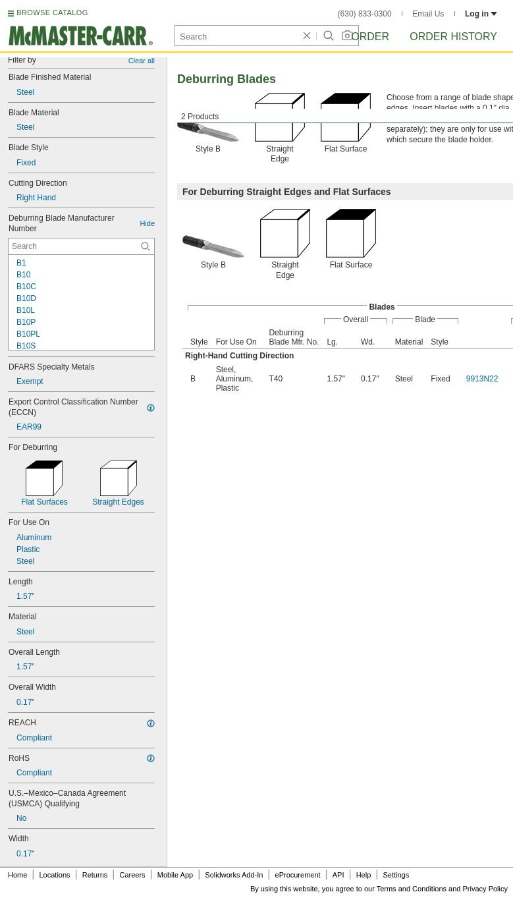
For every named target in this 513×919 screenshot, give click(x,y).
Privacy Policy (485, 889)
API (338, 875)
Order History (453, 36)
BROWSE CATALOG (52, 12)
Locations (55, 875)
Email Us (428, 13)
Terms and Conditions (411, 889)
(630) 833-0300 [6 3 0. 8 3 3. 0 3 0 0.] (365, 13)
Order (370, 36)
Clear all (141, 61)
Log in (481, 13)
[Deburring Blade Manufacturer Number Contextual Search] (81, 246)
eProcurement (298, 875)
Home (17, 875)
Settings (396, 875)
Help (363, 875)
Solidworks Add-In (234, 875)
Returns (95, 875)
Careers (132, 875)
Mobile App (175, 875)
